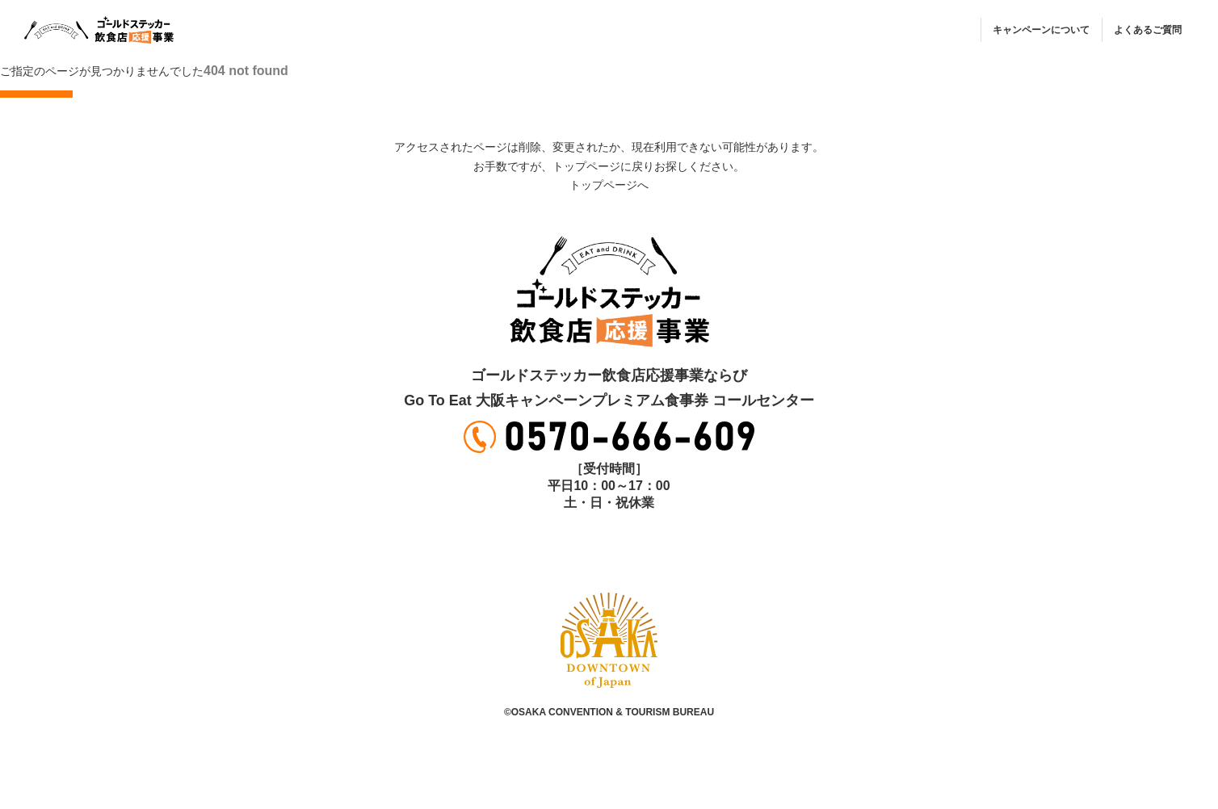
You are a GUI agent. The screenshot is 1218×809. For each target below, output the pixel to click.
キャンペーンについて (1041, 30)
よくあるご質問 (1148, 30)
